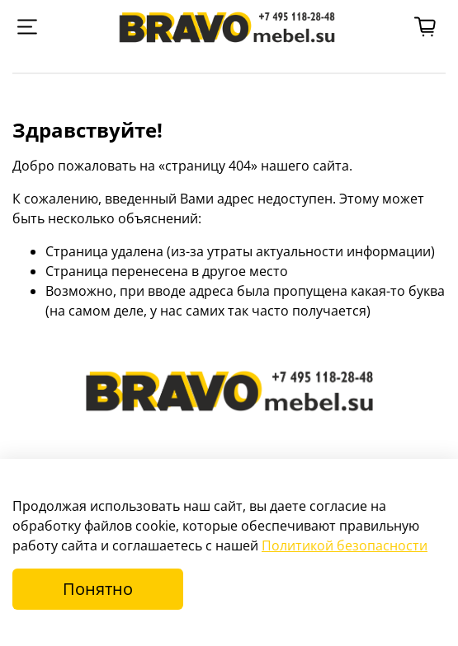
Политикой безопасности (344, 545)
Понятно (98, 589)
